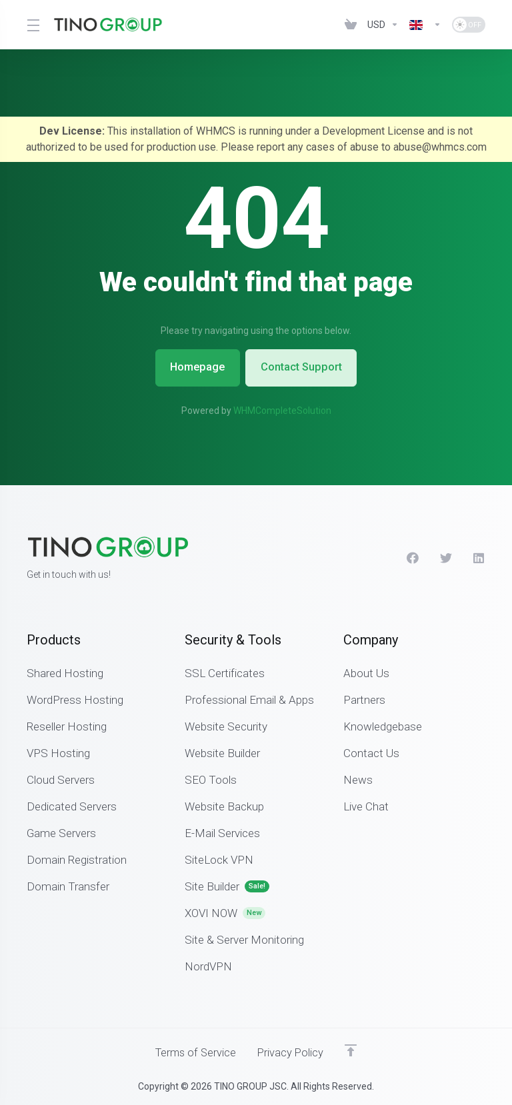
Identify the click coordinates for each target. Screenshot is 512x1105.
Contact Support (304, 367)
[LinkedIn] (479, 557)
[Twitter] (446, 557)
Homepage (194, 367)
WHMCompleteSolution (282, 410)
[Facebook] (412, 557)
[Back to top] (353, 1049)
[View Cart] (350, 25)
